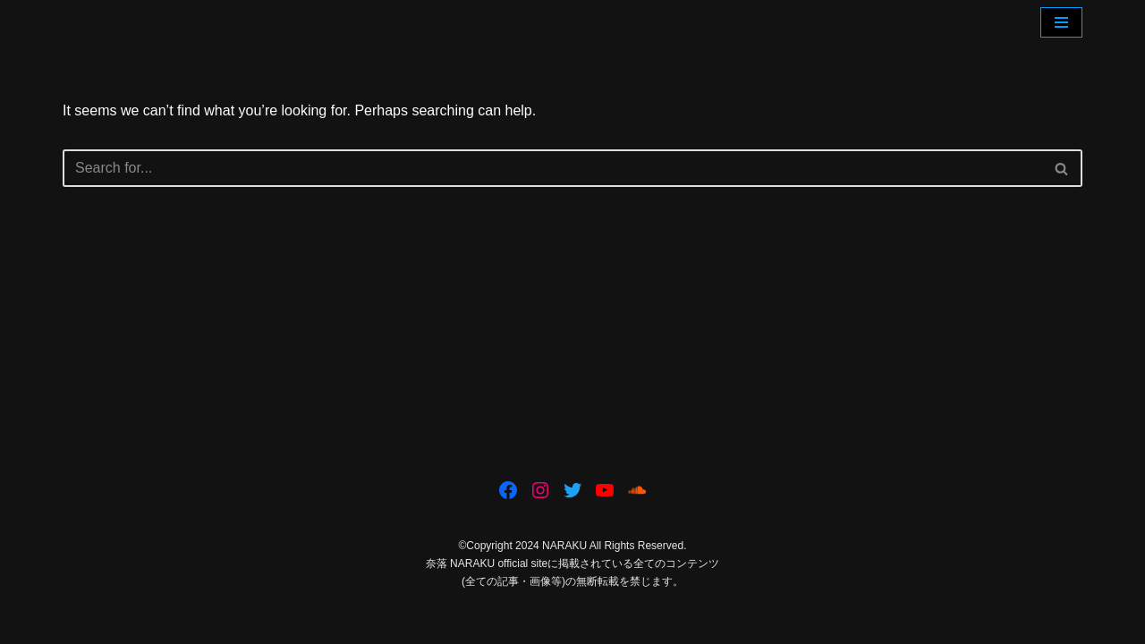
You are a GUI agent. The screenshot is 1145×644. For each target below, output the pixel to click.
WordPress (222, 621)
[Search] (552, 168)
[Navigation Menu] (1061, 22)
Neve (79, 621)
